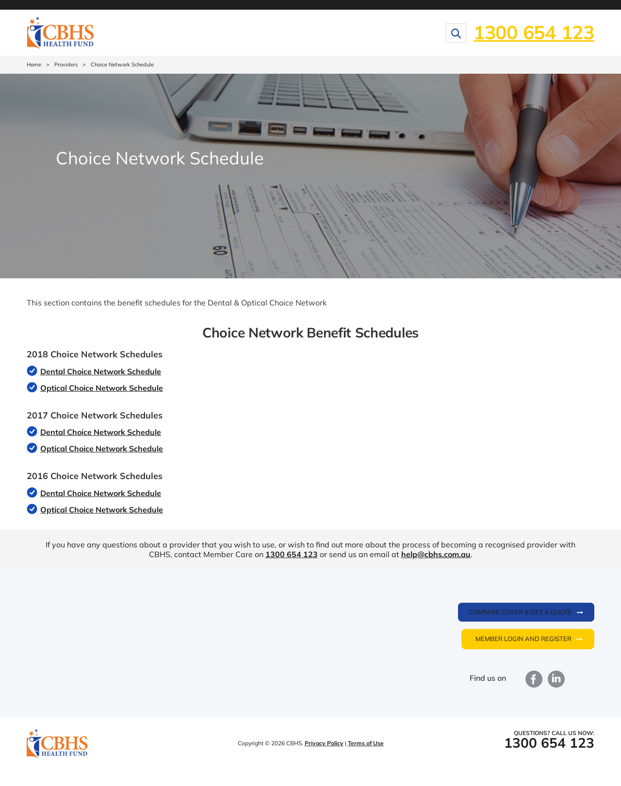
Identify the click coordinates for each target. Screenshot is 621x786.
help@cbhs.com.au (436, 554)
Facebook (534, 679)
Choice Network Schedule (122, 64)
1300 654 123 (534, 32)
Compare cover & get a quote (520, 612)
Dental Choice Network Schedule (100, 371)
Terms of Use (366, 743)
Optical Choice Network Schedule (101, 388)
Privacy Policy (324, 743)
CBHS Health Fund (57, 744)
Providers (66, 64)
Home (34, 64)
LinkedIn (556, 679)
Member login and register (523, 638)
